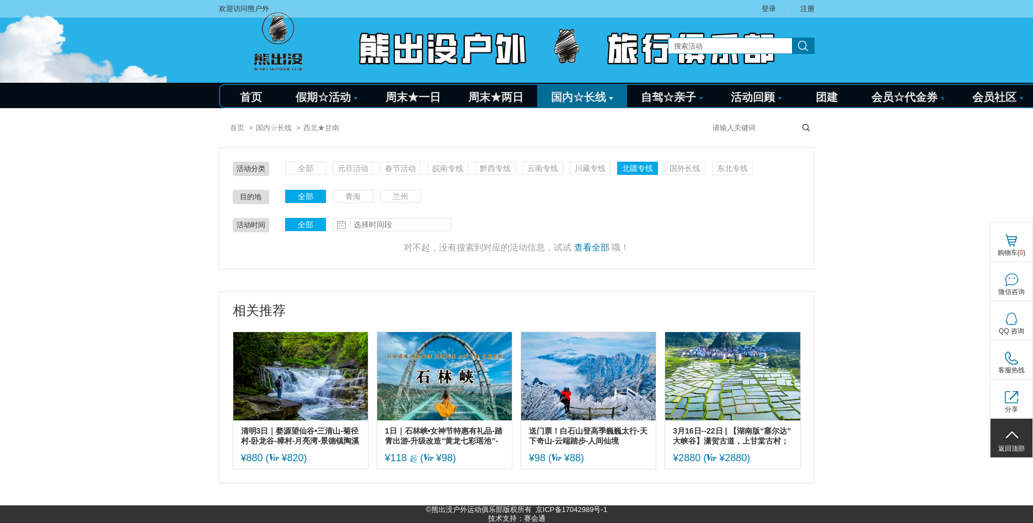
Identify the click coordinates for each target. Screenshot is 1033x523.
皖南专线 (447, 168)
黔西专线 (495, 168)
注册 (807, 8)
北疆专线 (637, 168)
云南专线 (542, 168)
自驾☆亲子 (672, 97)
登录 (769, 8)
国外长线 (685, 168)
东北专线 (732, 168)
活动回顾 (756, 97)
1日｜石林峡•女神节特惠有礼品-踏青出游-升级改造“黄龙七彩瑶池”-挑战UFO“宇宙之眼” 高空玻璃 (443, 436)
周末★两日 (495, 97)
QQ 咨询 (1011, 331)
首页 (251, 97)
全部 (305, 168)
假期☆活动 (327, 97)
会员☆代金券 (908, 97)
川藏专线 (590, 168)
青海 (353, 196)
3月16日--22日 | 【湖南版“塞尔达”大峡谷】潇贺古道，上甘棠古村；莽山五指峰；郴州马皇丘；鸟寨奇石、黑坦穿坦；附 (732, 436)
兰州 (400, 196)
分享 (1011, 409)
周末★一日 (413, 97)
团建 (827, 97)
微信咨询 (1011, 292)
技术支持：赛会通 (516, 518)
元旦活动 (353, 168)
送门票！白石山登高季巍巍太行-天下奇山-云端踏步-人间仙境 (588, 435)
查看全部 (591, 247)
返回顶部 (1011, 448)
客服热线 (1011, 370)
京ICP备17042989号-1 (571, 509)
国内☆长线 (582, 97)
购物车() (1012, 253)
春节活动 (400, 168)
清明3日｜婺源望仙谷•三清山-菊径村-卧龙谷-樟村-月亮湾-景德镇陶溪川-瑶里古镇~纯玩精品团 (300, 436)
